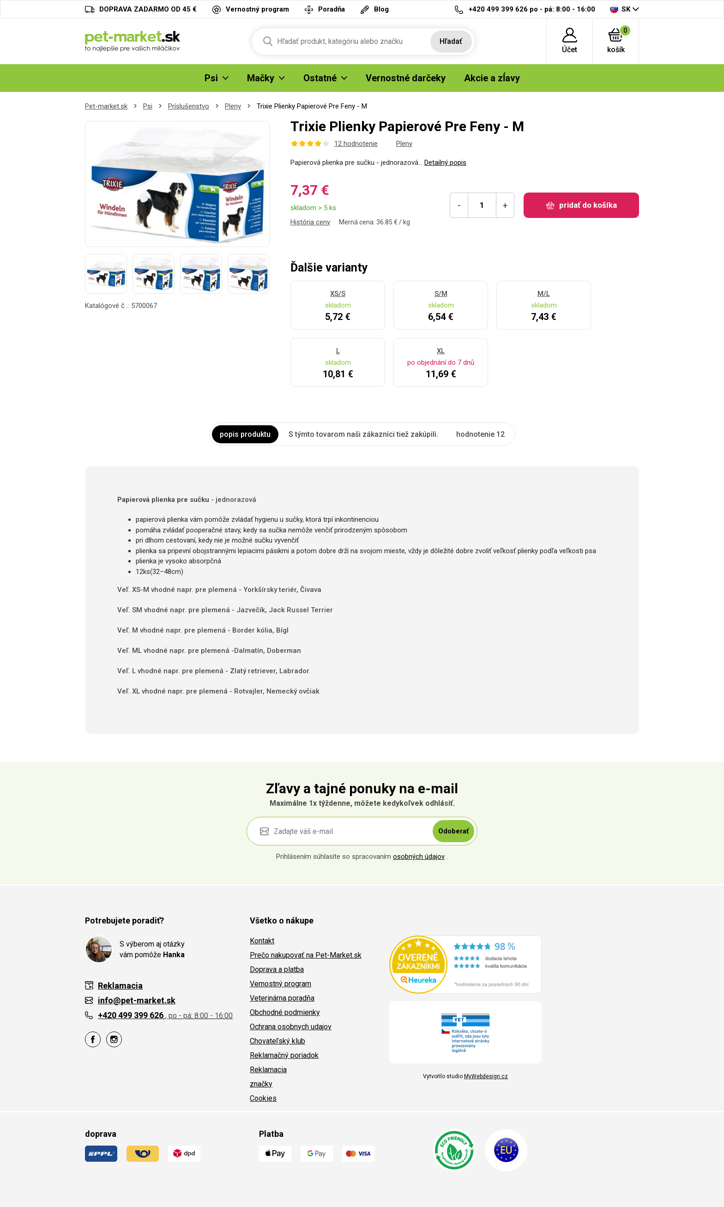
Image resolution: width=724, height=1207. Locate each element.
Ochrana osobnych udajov (291, 1026)
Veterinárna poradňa (282, 998)
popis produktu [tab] (245, 434)
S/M (440, 294)
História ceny (310, 222)
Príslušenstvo (188, 106)
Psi (147, 106)
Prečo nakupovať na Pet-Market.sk (306, 955)
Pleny (233, 106)
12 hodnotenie (356, 143)
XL (441, 351)
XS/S (337, 294)
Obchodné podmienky (285, 1012)
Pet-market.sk (106, 106)
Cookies (263, 1098)
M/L (543, 294)
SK (620, 9)
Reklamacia (268, 1069)
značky (261, 1084)
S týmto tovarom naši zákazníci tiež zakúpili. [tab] (363, 434)
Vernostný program (280, 983)
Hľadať (451, 41)
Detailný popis (445, 162)
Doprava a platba (277, 969)
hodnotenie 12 (480, 434)
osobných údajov (419, 856)
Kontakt (262, 940)
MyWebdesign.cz (486, 1076)
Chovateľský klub (277, 1041)
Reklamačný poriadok (284, 1055)
